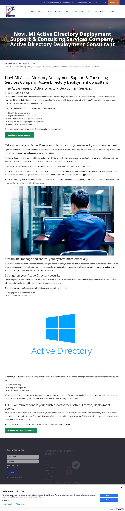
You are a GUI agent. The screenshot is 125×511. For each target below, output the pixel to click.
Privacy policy (20, 504)
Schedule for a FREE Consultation (21, 430)
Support (103, 11)
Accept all (109, 495)
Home (33, 11)
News (90, 11)
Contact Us (113, 11)
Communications (54, 11)
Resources (114, 2)
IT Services (67, 11)
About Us (41, 11)
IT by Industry (80, 11)
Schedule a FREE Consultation (19, 135)
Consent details (7, 504)
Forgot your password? (14, 478)
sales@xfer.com (82, 2)
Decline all (109, 500)
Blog (96, 11)
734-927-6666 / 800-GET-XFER (98, 2)
